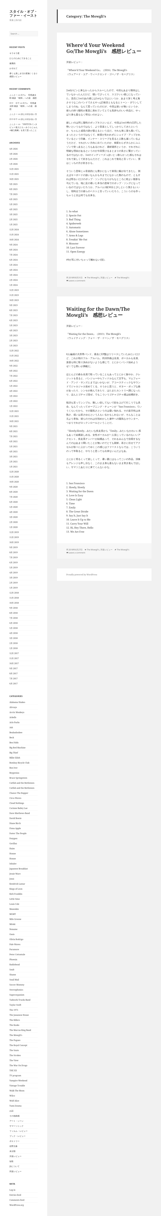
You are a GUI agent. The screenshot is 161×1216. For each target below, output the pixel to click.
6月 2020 (13, 502)
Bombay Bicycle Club (19, 762)
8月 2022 (13, 370)
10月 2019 (14, 542)
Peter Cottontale (17, 954)
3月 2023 (13, 335)
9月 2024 (13, 244)
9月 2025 (13, 184)
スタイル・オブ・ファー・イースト (23, 13)
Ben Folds (13, 742)
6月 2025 (13, 199)
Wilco (12, 1095)
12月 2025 (14, 169)
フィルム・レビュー (18, 1131)
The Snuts (14, 1050)
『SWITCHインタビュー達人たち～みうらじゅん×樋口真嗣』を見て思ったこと (23, 127)
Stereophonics (16, 989)
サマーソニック (16, 1126)
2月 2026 (13, 159)
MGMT (12, 914)
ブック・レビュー (17, 1136)
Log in (12, 1190)
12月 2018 (14, 592)
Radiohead (14, 964)
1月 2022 (13, 406)
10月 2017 (14, 663)
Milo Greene (15, 919)
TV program (15, 1075)
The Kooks (14, 1025)
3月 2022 (13, 396)
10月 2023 (14, 300)
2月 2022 (13, 401)
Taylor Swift (15, 1004)
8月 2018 (13, 613)
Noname (13, 929)
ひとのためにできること (20, 58)
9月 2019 (13, 547)
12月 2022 (14, 350)
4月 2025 (13, 209)
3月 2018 (13, 638)
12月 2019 (14, 532)
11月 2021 (14, 416)
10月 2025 (14, 179)
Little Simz (14, 899)
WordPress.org (16, 1205)
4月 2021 (13, 451)
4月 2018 (13, 633)
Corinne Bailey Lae (18, 808)
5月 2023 (13, 325)
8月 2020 (13, 491)
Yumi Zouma (15, 1105)
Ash (11, 727)
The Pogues (14, 1040)
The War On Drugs (18, 1065)
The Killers (14, 1020)
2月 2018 (13, 643)
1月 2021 (13, 466)
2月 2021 (13, 461)
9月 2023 (13, 305)
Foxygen (13, 838)
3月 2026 (13, 153)
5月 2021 (13, 446)
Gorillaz (13, 843)
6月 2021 (13, 441)
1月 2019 (13, 587)
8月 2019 (13, 552)
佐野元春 (13, 1146)
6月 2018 (13, 623)
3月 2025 (13, 214)
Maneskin (14, 909)
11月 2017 (14, 658)
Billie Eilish (14, 757)
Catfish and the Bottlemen (21, 783)
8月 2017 (13, 673)
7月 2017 (13, 678)
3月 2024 (13, 275)
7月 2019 (13, 557)
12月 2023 (14, 290)
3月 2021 (13, 456)
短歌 (11, 1161)
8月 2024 (13, 249)
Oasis (11, 934)
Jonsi (11, 878)
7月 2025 (13, 194)
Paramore (14, 949)
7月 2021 (13, 436)
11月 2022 (14, 355)
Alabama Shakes (17, 702)
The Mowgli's (15, 1035)
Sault (11, 969)
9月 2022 (13, 365)
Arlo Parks (14, 722)
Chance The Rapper (18, 793)
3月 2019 (13, 577)
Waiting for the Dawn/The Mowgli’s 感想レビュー (98, 311)
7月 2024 (13, 254)
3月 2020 (13, 517)
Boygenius (14, 772)
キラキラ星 (14, 53)
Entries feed (15, 1195)
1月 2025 (13, 224)
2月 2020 (13, 522)
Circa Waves (15, 798)
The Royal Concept (18, 1045)
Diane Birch (15, 823)
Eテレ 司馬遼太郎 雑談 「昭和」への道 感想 (23, 106)
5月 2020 (13, 507)
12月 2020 (14, 471)
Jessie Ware (15, 873)
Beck (11, 737)
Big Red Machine (17, 747)
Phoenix (13, 959)
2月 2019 (13, 582)
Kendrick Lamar (17, 883)
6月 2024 (13, 259)
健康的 (12, 63)
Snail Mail (14, 979)
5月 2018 (13, 628)
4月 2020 (13, 512)
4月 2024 (13, 269)
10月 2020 (14, 481)
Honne (12, 853)
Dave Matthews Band (19, 813)
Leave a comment (77, 280)
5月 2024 (13, 264)
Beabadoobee (15, 732)
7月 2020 (13, 497)
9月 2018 (13, 607)
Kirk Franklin (15, 894)
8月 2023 (13, 310)
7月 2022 (13, 375)
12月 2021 (14, 411)
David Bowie (15, 818)
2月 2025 (13, 219)
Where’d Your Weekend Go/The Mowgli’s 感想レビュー (103, 48)
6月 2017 (13, 683)
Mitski (12, 924)
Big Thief (13, 752)
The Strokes (15, 1055)
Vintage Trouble (17, 1085)
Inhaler (13, 863)
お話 (11, 1110)
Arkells (12, 717)
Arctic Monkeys (16, 712)
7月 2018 (13, 618)
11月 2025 (14, 174)
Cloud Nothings (16, 803)
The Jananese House (19, 1015)
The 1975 (13, 1010)
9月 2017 (13, 668)
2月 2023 (13, 340)
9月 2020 (13, 486)
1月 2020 (13, 527)
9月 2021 (13, 426)
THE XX (13, 1070)
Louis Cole (14, 904)
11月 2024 (14, 234)
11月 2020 (14, 476)
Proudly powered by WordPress (81, 574)
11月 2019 (14, 537)
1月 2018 (13, 648)
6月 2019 (13, 562)
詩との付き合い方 (29, 114)
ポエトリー (14, 1141)
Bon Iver (13, 767)
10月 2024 (14, 239)
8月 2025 (13, 189)
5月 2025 (13, 204)
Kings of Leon (15, 888)
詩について (14, 1166)
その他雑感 (14, 1115)
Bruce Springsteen (18, 777)
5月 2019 (13, 567)
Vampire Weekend (18, 1080)
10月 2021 (14, 421)
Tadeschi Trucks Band (19, 999)
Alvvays (13, 707)
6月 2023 (13, 320)
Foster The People (18, 833)
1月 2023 (13, 345)
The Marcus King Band (20, 1030)
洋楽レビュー (15, 1156)
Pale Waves (14, 944)
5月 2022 (13, 386)
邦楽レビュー (15, 1171)
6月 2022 (13, 380)
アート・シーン (16, 1121)
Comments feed (16, 1200)
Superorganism (16, 994)
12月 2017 (14, 653)
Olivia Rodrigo (16, 939)
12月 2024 (14, 229)
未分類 (12, 1151)
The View (13, 1060)
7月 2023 (13, 315)
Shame (12, 974)
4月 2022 (13, 391)
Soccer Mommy (16, 984)
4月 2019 (13, 572)
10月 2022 (14, 360)
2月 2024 (13, 280)
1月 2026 (13, 164)
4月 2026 (13, 148)
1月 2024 (13, 285)
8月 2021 (13, 431)
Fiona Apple (15, 828)
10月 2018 (14, 602)
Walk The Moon (16, 1090)
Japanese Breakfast (18, 868)
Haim (12, 848)
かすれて (13, 68)
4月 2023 (13, 330)
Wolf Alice (14, 1100)
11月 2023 (14, 295)
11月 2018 (14, 597)
